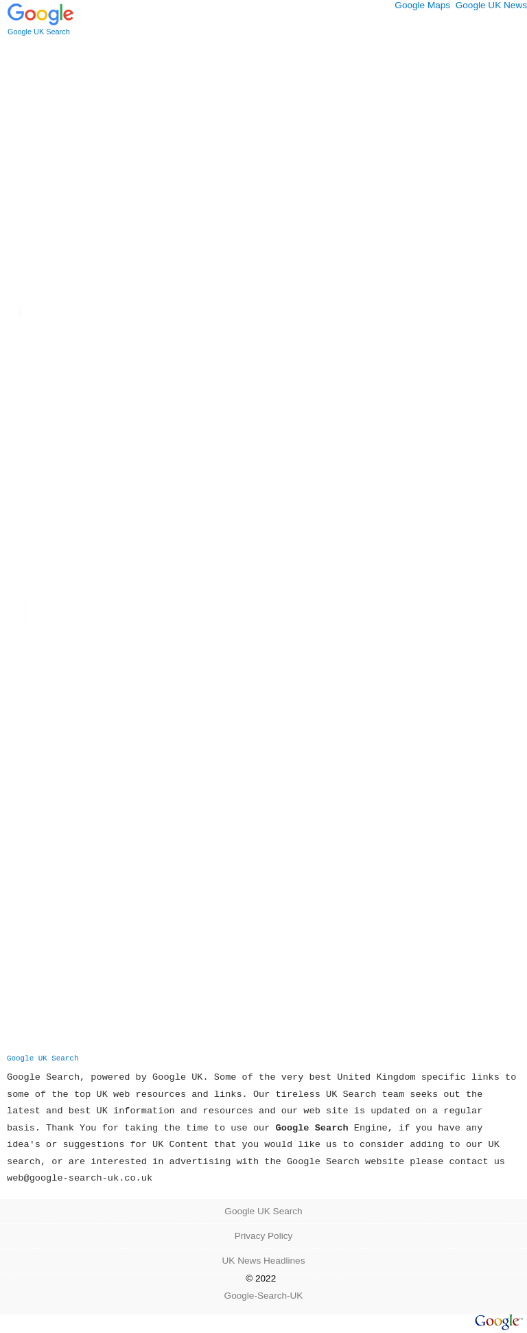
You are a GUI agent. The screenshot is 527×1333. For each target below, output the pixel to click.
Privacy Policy (264, 1236)
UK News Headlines (263, 1260)
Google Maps (422, 5)
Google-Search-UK (263, 1295)
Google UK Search (42, 1058)
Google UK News (491, 5)
